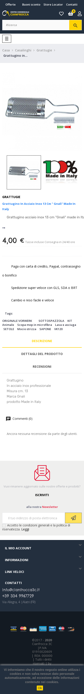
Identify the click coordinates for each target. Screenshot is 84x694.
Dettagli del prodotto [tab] (42, 354)
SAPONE (45, 329)
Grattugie (11, 197)
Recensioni (42, 366)
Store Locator (53, 4)
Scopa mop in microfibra (34, 325)
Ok (40, 688)
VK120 (58, 329)
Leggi (25, 529)
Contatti (72, 4)
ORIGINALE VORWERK (17, 321)
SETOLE (8, 329)
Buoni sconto (31, 4)
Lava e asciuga (65, 325)
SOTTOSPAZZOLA (51, 321)
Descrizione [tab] (42, 341)
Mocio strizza (26, 329)
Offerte (10, 4)
